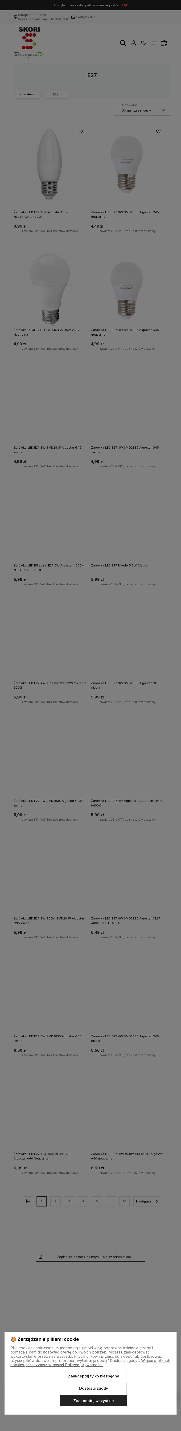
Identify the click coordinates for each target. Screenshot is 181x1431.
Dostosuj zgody (93, 1388)
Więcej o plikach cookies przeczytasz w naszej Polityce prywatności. (90, 1362)
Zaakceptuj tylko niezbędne (93, 1376)
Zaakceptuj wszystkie (93, 1400)
